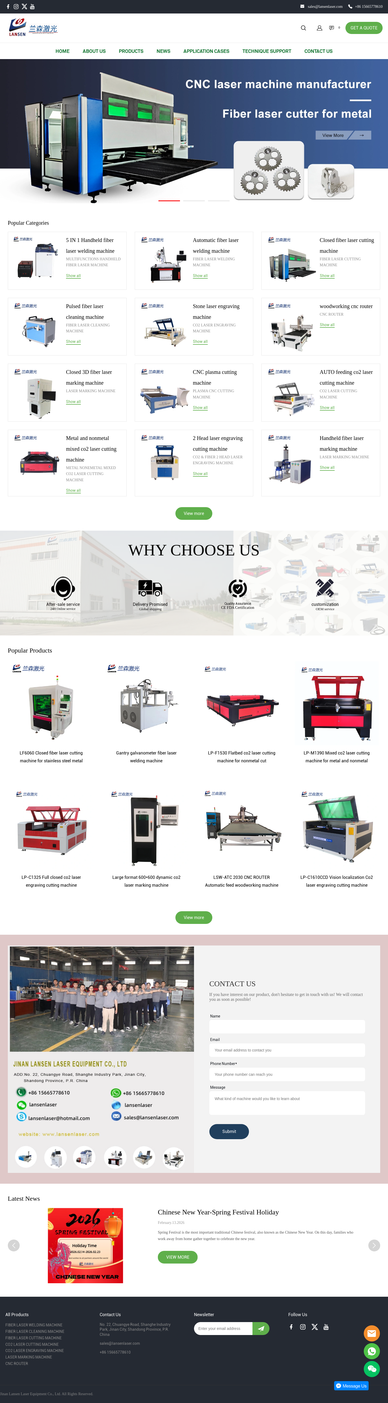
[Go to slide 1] (169, 200)
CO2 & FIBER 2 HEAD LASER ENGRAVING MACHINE (218, 460)
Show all (73, 276)
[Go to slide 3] (219, 200)
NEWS (163, 51)
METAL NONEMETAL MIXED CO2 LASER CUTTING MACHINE (91, 474)
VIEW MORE (177, 1257)
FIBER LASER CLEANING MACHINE (88, 328)
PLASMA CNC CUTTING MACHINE (213, 394)
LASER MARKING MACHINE (91, 391)
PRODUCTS (131, 51)
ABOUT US (94, 51)
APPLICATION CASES (206, 51)
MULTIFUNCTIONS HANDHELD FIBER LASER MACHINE (93, 262)
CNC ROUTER (332, 314)
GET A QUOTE (364, 27)
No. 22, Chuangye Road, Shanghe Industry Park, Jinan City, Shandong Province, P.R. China (135, 1329)
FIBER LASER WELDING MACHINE (214, 262)
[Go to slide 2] (194, 200)
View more (194, 513)
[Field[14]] (287, 1074)
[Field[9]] (287, 1050)
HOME (63, 51)
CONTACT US (318, 51)
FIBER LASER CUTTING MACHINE (340, 262)
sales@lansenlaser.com (325, 7)
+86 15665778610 (369, 7)
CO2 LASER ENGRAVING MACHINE (214, 328)
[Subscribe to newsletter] (260, 1328)
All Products (17, 1314)
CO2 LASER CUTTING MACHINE (338, 394)
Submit (229, 1131)
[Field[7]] (287, 1026)
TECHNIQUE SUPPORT (266, 51)
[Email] (223, 1328)
